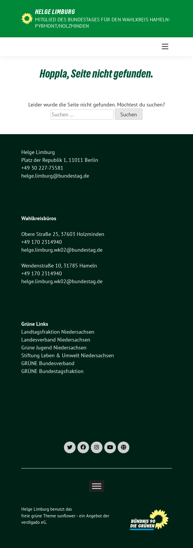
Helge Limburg (55, 11)
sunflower (66, 516)
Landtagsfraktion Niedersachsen (57, 331)
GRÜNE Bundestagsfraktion (52, 371)
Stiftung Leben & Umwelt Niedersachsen (67, 355)
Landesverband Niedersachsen (55, 339)
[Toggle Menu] (96, 486)
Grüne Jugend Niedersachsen (53, 347)
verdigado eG (33, 522)
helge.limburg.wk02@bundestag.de (61, 249)
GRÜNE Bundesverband (47, 363)
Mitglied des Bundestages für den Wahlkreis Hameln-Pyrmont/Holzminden (102, 22)
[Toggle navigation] (165, 47)
